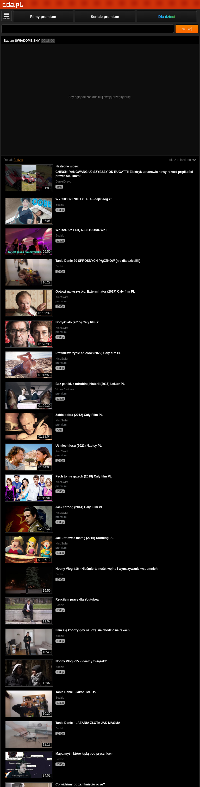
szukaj (187, 29)
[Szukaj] (87, 29)
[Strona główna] (13, 5)
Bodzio (18, 160)
